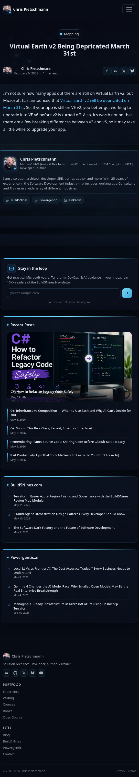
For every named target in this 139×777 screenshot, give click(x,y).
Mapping (71, 34)
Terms (132, 771)
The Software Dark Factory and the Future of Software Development (64, 527)
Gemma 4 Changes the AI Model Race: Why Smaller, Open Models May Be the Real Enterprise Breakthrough (70, 588)
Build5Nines (17, 200)
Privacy (120, 771)
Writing (8, 698)
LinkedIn (72, 200)
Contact (8, 754)
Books (7, 711)
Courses (9, 704)
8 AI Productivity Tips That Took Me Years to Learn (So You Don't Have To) (64, 455)
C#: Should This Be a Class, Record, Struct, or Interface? (51, 428)
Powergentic (46, 200)
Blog (6, 735)
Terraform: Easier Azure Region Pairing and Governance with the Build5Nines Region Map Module (70, 498)
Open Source (12, 717)
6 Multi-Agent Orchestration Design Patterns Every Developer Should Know (69, 514)
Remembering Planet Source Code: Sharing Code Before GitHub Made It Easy (67, 441)
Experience (11, 691)
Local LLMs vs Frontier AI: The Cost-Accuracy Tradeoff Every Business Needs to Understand (71, 570)
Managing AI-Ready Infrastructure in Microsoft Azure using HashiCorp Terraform (65, 606)
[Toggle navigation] (129, 9)
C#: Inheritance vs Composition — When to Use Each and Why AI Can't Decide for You (70, 412)
